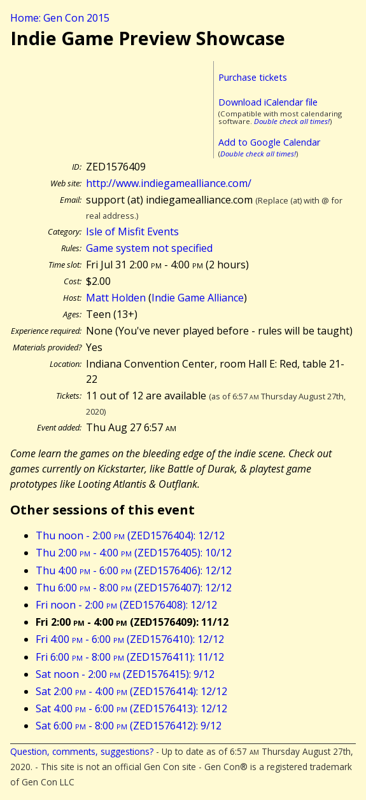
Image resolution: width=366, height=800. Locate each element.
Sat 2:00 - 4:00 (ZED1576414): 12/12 (131, 691)
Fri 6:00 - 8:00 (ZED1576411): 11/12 (130, 657)
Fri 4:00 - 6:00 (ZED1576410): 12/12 (130, 639)
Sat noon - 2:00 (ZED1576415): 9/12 (125, 674)
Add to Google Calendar (269, 142)
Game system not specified (149, 248)
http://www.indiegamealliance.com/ (168, 183)
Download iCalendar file (268, 102)
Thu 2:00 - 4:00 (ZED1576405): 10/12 (134, 553)
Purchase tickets (252, 77)
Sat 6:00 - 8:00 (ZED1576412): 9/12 (129, 726)
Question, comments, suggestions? (81, 751)
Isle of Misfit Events (132, 231)
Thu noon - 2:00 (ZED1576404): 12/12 (130, 535)
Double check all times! (292, 121)
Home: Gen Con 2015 (59, 18)
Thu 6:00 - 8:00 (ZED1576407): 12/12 (134, 588)
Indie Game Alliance (197, 298)
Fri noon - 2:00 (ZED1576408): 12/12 (126, 605)
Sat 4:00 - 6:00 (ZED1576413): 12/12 (131, 708)
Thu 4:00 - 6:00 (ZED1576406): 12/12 (134, 570)
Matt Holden (116, 298)
